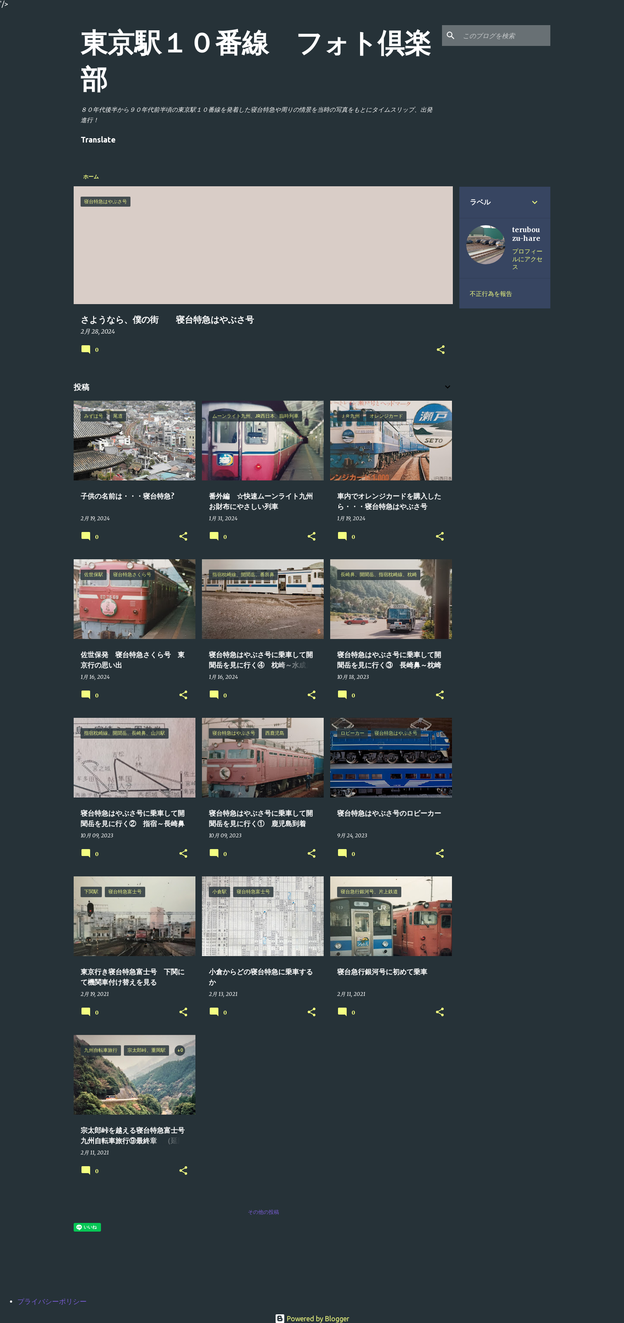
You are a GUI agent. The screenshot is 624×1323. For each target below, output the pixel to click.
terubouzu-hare (526, 234)
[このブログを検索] (504, 35)
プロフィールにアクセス (527, 259)
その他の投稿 (263, 1212)
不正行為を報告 (491, 294)
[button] (441, 350)
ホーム (91, 176)
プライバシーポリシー (52, 1301)
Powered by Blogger (312, 1319)
